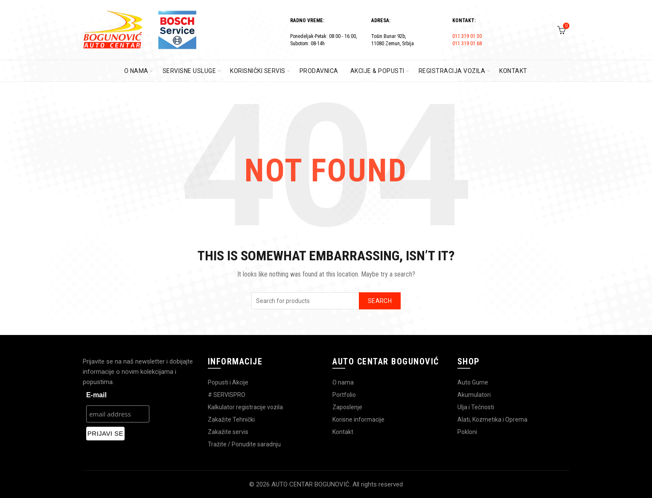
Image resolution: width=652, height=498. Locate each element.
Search (380, 300)
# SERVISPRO (226, 394)
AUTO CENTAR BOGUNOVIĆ (310, 484)
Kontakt (342, 431)
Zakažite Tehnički (231, 419)
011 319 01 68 (467, 44)
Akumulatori (474, 394)
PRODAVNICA (319, 70)
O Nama (136, 70)
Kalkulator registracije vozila (245, 407)
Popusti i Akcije (228, 382)
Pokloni (467, 431)
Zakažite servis (228, 431)
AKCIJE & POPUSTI (377, 70)
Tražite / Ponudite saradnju (244, 444)
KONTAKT (513, 70)
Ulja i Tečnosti (475, 407)
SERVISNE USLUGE (189, 70)
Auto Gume (472, 382)
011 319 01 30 (467, 36)
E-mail (96, 395)
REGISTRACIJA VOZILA (452, 70)
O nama (343, 382)
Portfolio (344, 394)
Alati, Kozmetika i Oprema (492, 419)
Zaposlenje (347, 407)
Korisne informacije (358, 419)
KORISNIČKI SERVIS (257, 70)
